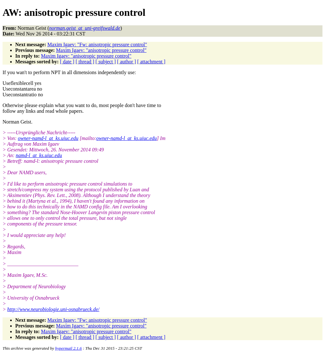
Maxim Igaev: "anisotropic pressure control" (101, 50)
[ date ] (67, 61)
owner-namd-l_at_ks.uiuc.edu (48, 138)
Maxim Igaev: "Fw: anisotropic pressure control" (97, 44)
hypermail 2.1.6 (68, 348)
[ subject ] (106, 61)
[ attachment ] (151, 61)
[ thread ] (85, 61)
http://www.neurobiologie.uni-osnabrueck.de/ (53, 309)
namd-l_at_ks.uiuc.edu (39, 155)
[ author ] (126, 61)
